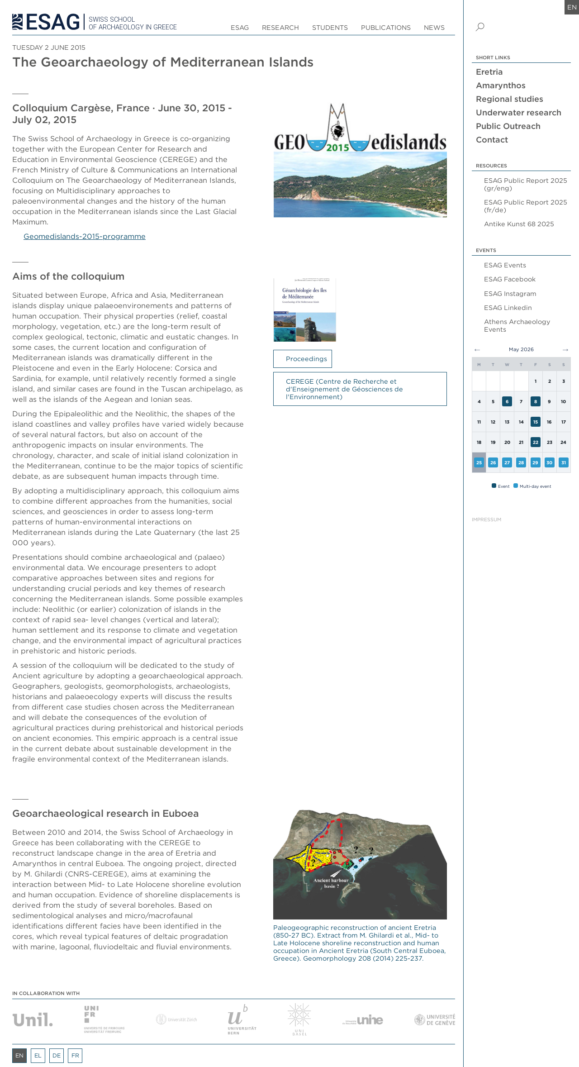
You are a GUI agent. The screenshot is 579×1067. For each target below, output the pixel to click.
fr (75, 1055)
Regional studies (509, 99)
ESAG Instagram (510, 293)
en (572, 7)
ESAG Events (505, 265)
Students (330, 27)
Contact (492, 139)
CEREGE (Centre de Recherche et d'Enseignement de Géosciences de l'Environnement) (344, 388)
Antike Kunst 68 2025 (519, 224)
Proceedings (306, 358)
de (56, 1055)
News (434, 27)
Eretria (489, 71)
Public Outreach (508, 126)
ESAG (240, 27)
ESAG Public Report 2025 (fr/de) (525, 206)
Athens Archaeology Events (517, 325)
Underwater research (518, 112)
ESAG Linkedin (508, 307)
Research (280, 27)
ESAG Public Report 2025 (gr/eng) (525, 184)
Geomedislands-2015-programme (85, 236)
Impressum (486, 520)
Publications (386, 27)
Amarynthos (501, 85)
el (38, 1055)
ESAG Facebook (510, 279)
